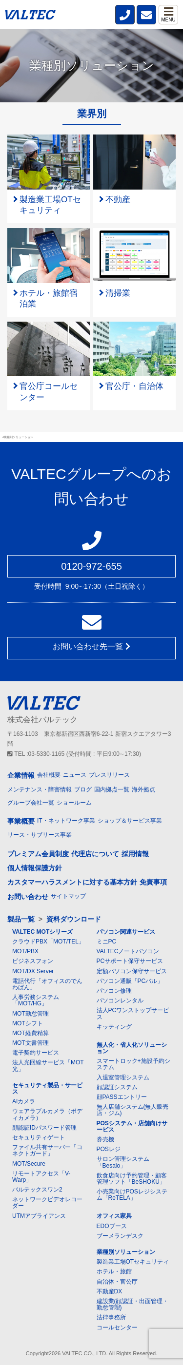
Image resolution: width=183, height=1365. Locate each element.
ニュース (74, 774)
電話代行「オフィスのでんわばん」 (47, 984)
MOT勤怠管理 (30, 1013)
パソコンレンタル (120, 1000)
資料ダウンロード (73, 919)
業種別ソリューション (126, 1252)
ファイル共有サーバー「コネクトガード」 (47, 1150)
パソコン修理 (114, 990)
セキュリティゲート (38, 1137)
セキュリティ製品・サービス (47, 1088)
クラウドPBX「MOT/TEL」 (48, 941)
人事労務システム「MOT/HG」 (35, 1000)
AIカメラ (23, 1101)
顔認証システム (117, 1087)
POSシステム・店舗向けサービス (132, 1126)
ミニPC (107, 941)
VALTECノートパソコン (128, 951)
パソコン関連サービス (126, 931)
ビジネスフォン (32, 961)
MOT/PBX (25, 951)
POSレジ (109, 1149)
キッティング (114, 1026)
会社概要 (49, 774)
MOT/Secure (28, 1163)
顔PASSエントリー (122, 1097)
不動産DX (109, 1291)
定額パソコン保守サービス (132, 971)
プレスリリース (109, 774)
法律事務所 (111, 1317)
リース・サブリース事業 (39, 834)
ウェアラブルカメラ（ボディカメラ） (47, 1114)
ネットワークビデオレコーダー (47, 1202)
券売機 (105, 1139)
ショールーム (74, 802)
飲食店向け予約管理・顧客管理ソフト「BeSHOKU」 (132, 1178)
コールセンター (117, 1327)
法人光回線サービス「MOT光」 (48, 1065)
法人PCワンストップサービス (133, 1013)
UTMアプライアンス (39, 1215)
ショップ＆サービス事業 (130, 820)
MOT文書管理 (30, 1042)
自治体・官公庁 (117, 1281)
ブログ (83, 789)
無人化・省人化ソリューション (132, 1048)
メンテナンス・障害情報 (39, 789)
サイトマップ (68, 896)
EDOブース (112, 1226)
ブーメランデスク (120, 1235)
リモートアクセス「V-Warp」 (41, 1176)
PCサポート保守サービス (130, 961)
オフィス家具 (114, 1215)
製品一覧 (21, 919)
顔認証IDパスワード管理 (44, 1127)
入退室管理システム (123, 1077)
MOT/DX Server (33, 971)
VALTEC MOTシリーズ (42, 931)
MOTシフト (27, 1023)
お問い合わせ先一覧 (91, 646)
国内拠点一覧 (111, 789)
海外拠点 (143, 789)
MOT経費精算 (30, 1033)
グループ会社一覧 (30, 802)
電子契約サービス (35, 1052)
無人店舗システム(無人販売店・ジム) (133, 1109)
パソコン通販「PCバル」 (130, 981)
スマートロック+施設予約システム (133, 1064)
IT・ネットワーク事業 (66, 820)
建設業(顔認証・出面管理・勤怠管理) (133, 1304)
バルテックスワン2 (37, 1189)
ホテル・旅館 (114, 1271)
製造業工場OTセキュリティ (133, 1261)
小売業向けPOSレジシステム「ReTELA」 (132, 1194)
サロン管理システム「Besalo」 (123, 1162)
